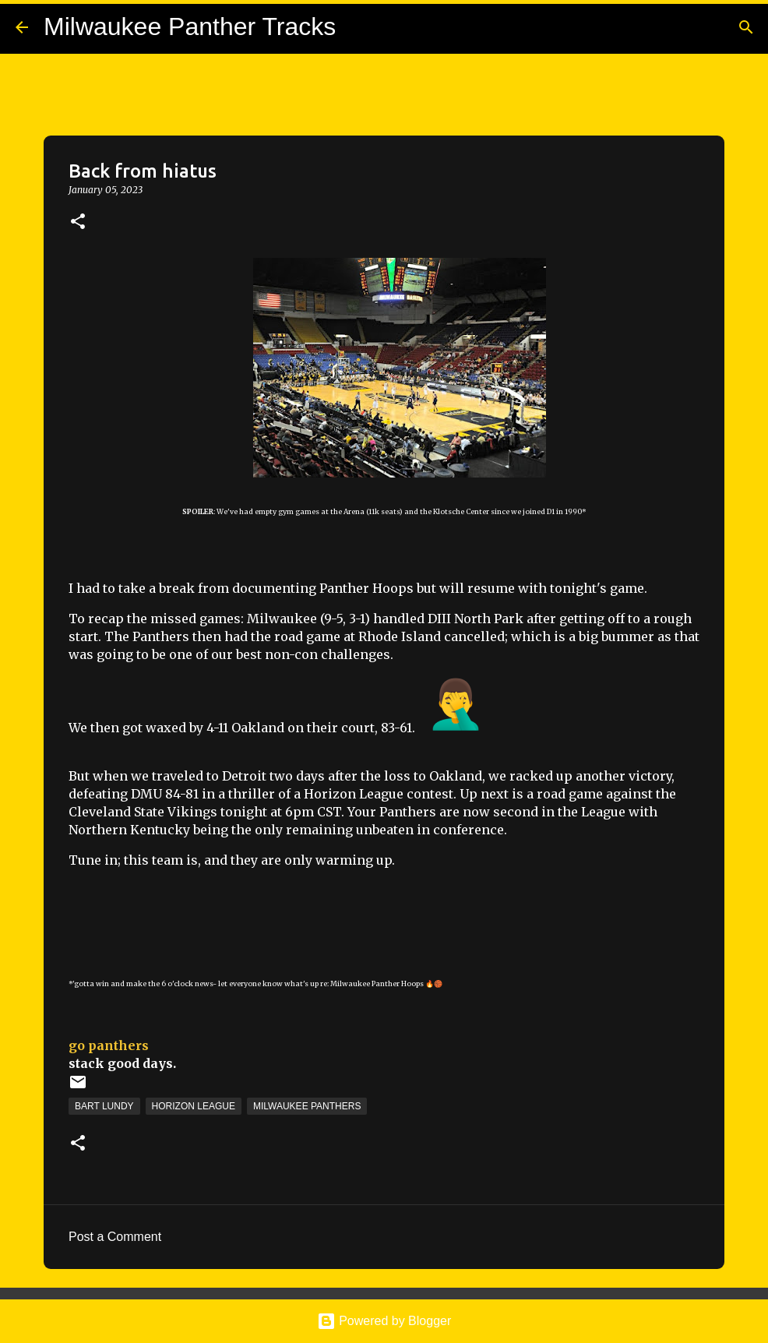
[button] (78, 222)
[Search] (746, 27)
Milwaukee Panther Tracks (190, 26)
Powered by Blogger (384, 1320)
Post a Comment (115, 1236)
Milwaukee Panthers (307, 1106)
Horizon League (193, 1106)
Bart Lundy (104, 1106)
